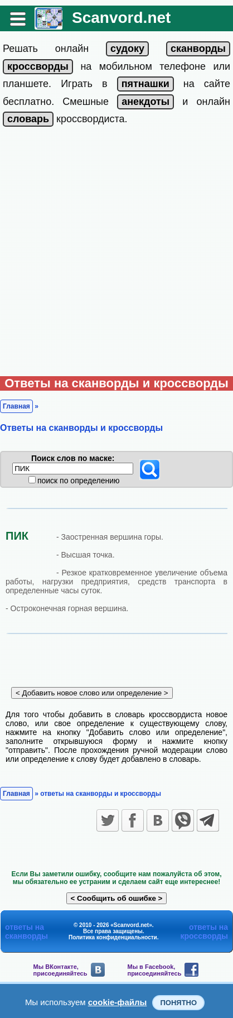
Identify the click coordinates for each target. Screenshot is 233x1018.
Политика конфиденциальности (113, 937)
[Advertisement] (116, 254)
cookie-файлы (117, 1002)
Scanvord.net (121, 17)
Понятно (178, 1002)
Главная (16, 406)
